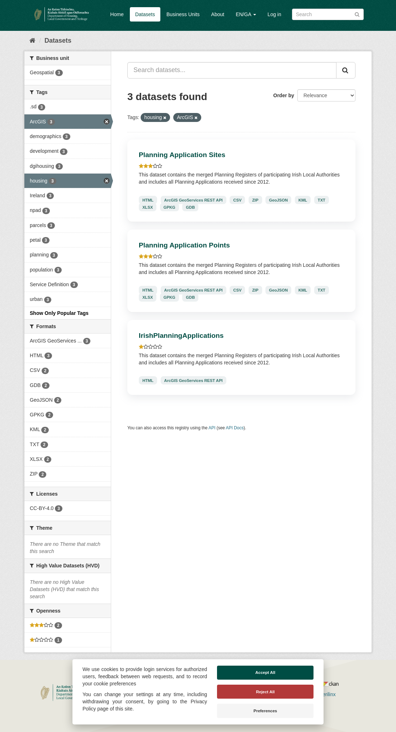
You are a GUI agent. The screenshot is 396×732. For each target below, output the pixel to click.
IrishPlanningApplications (181, 335)
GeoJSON (278, 200)
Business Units (183, 14)
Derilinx (324, 694)
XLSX (147, 207)
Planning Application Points (184, 245)
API (211, 427)
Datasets (145, 14)
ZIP (255, 200)
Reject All (265, 692)
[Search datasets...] (231, 70)
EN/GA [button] (246, 14)
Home (116, 14)
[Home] (32, 40)
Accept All (265, 672)
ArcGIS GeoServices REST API (193, 200)
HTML (148, 200)
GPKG (169, 207)
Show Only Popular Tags (59, 313)
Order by (283, 95)
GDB (190, 207)
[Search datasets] (328, 14)
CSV (237, 200)
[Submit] (357, 14)
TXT (321, 200)
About (218, 14)
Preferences (265, 711)
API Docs (235, 427)
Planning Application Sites (182, 155)
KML (302, 200)
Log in (274, 14)
